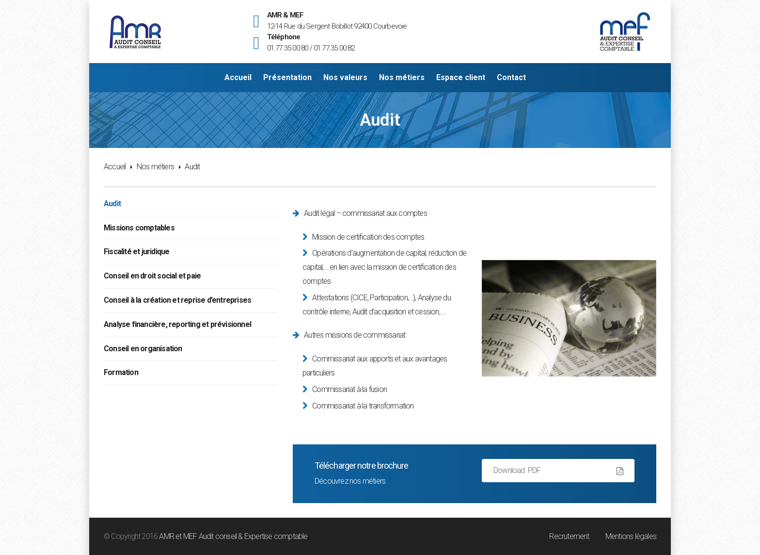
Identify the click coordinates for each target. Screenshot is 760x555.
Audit (112, 203)
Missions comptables (139, 227)
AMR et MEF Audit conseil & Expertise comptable (233, 536)
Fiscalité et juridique (136, 251)
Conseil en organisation (143, 348)
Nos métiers (155, 166)
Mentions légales (630, 536)
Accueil (115, 166)
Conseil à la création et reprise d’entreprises (177, 300)
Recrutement (569, 536)
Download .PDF (517, 470)
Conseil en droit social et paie (152, 275)
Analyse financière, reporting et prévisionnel (177, 324)
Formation (121, 372)
